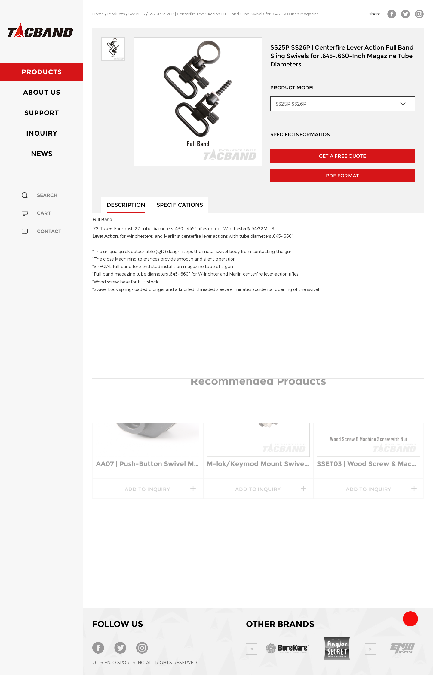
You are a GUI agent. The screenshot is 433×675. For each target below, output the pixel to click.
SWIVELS (136, 14)
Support (41, 113)
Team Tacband (410, 618)
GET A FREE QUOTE (342, 156)
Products (42, 72)
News (42, 154)
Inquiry (41, 133)
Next (370, 649)
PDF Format (342, 176)
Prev (251, 649)
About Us (41, 92)
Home (98, 14)
